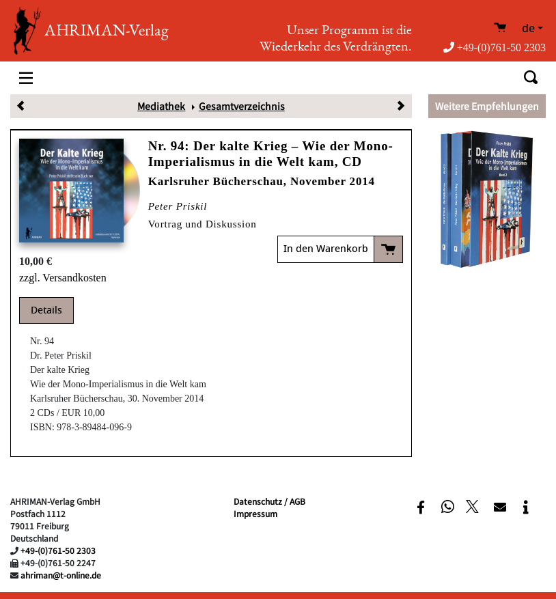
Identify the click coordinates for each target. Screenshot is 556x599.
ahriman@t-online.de (60, 575)
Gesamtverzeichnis (242, 106)
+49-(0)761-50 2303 (494, 47)
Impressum (255, 513)
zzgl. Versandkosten (63, 277)
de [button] (528, 28)
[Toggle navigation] (26, 77)
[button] (421, 507)
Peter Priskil (178, 206)
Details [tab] (46, 310)
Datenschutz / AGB (269, 501)
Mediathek (161, 106)
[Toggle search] (530, 77)
